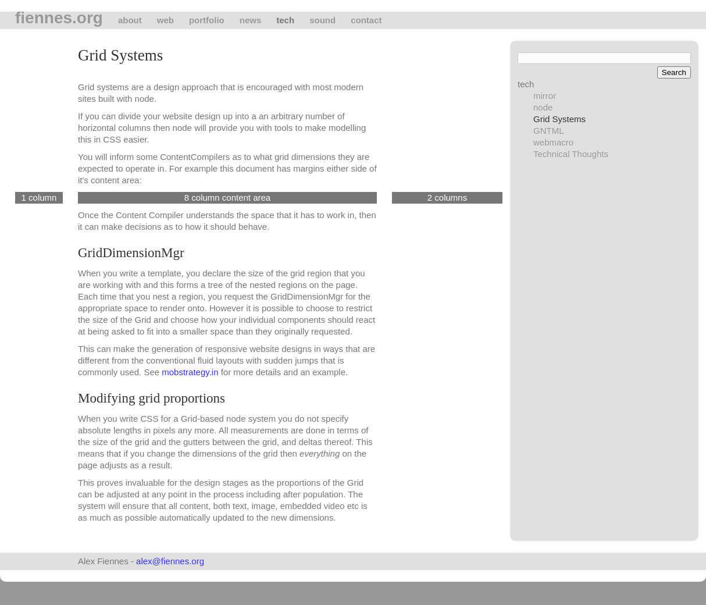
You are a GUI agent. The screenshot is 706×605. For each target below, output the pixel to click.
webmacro (553, 142)
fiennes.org (59, 18)
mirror (544, 96)
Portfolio (206, 20)
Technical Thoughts (570, 154)
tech (285, 20)
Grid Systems (559, 119)
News (251, 20)
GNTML (548, 131)
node (542, 107)
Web (165, 20)
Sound (322, 20)
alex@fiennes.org (170, 561)
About (130, 20)
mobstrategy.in (190, 372)
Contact (366, 20)
